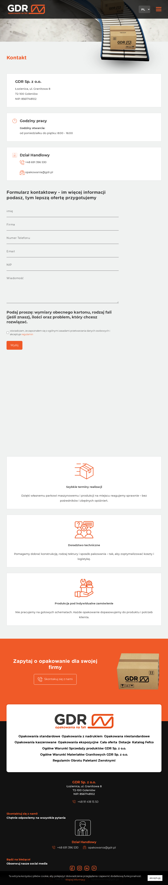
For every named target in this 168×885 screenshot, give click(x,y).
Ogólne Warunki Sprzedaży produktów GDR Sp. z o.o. (84, 748)
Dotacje (125, 742)
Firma (11, 224)
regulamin (27, 334)
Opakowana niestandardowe (127, 736)
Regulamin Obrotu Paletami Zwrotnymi (84, 760)
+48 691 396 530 (33, 162)
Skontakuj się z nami (55, 679)
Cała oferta (108, 742)
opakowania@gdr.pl (36, 172)
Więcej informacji (75, 879)
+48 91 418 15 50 (85, 801)
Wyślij (14, 345)
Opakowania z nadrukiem (82, 736)
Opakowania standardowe (39, 736)
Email (11, 251)
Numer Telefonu (18, 238)
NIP (9, 264)
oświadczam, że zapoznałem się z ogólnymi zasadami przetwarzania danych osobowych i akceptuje (60, 332)
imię (10, 211)
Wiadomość (15, 278)
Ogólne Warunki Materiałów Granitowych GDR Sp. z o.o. (84, 754)
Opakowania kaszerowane (35, 742)
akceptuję (155, 878)
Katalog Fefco (143, 742)
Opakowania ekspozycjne (78, 742)
